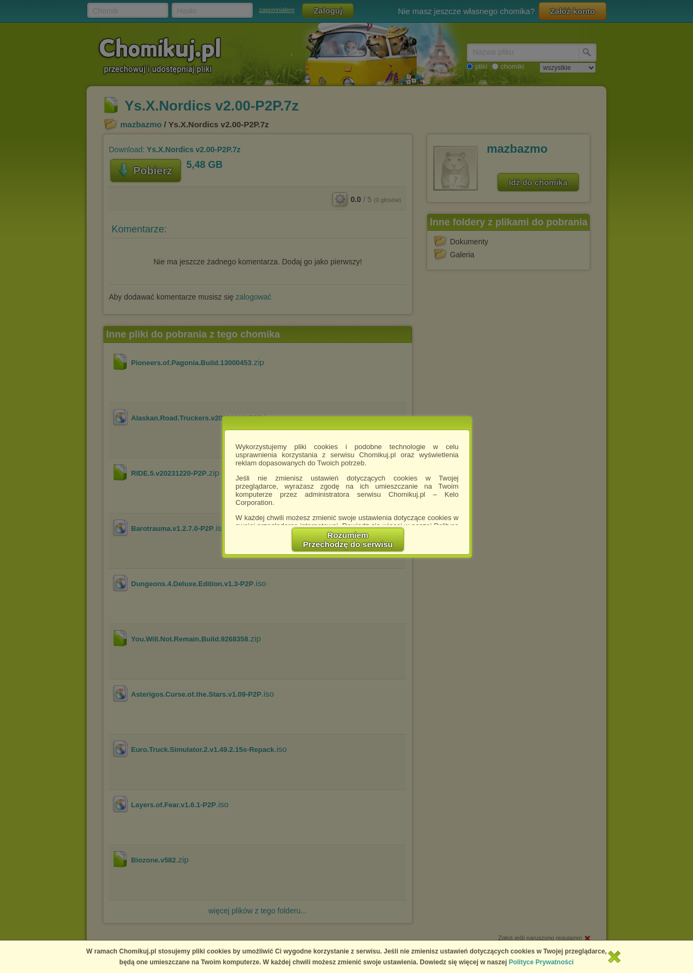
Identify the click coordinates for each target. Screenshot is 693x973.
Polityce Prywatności (541, 962)
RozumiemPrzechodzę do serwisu (348, 539)
